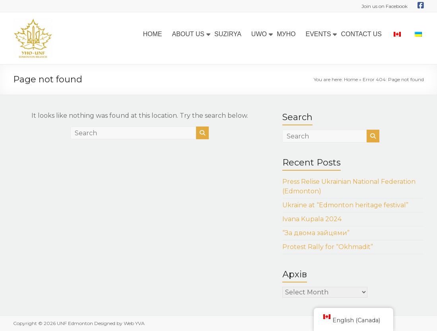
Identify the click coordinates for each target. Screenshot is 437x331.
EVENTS (318, 34)
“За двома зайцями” (316, 233)
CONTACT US (361, 34)
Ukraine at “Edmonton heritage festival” (345, 205)
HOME (152, 34)
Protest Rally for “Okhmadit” (327, 247)
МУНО (286, 34)
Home (351, 79)
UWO (259, 34)
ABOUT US (188, 34)
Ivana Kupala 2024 (312, 219)
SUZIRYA (227, 34)
